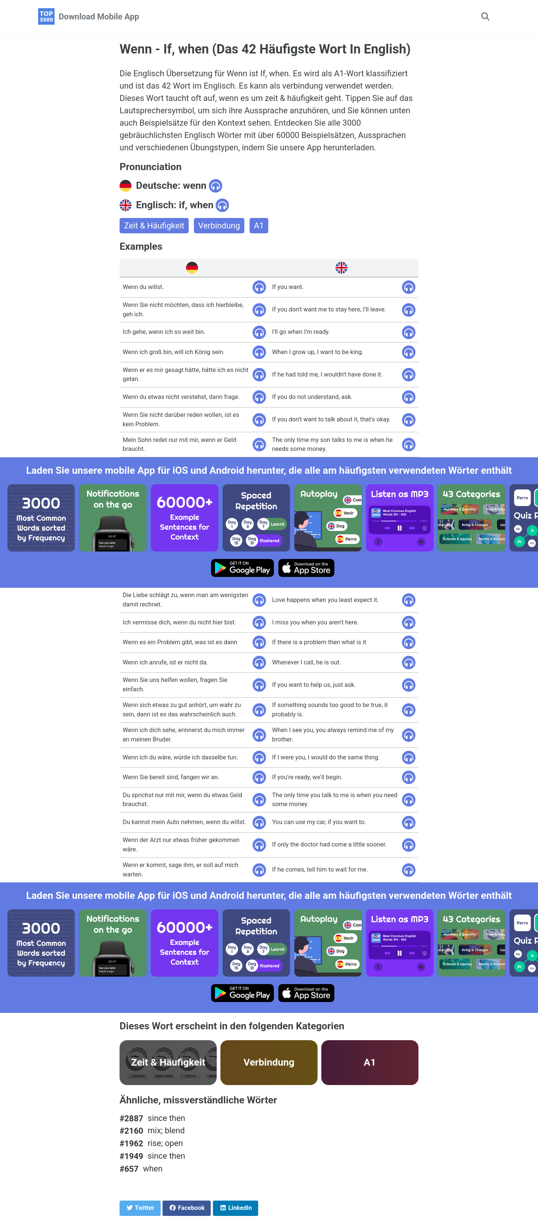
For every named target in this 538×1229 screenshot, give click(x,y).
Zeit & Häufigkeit (154, 225)
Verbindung (219, 225)
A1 (259, 225)
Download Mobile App (99, 16)
